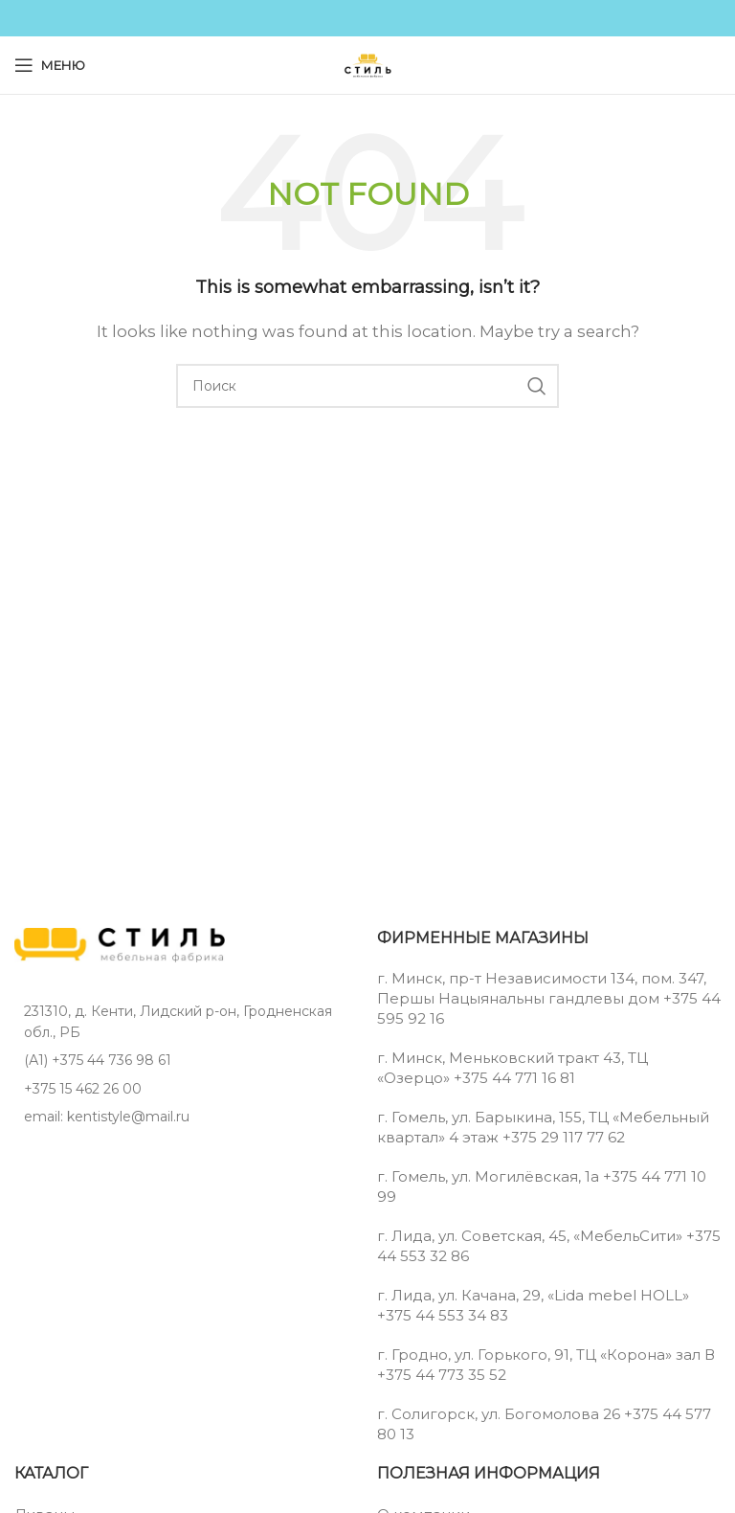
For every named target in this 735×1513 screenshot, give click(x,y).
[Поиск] (367, 386)
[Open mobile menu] (50, 65)
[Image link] (119, 944)
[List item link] (186, 1060)
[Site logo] (367, 64)
